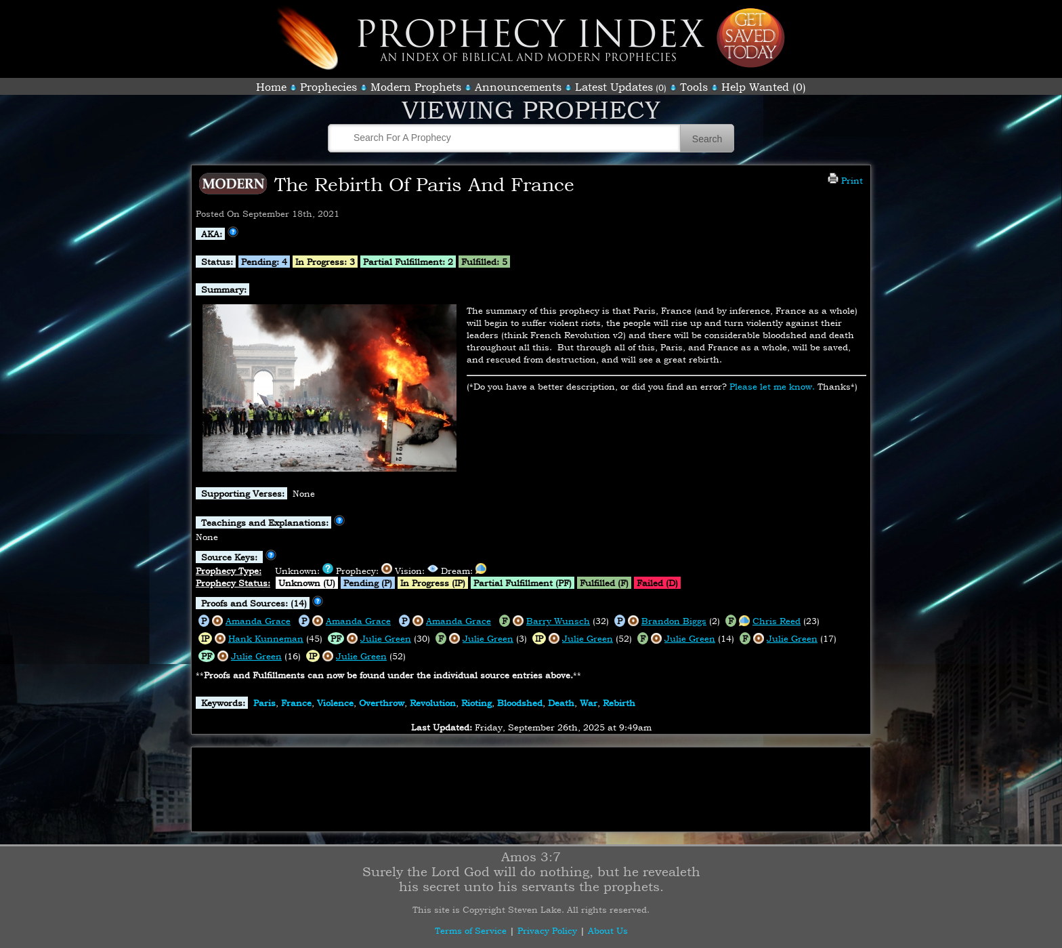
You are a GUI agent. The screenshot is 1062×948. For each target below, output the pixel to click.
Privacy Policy (547, 930)
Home (271, 87)
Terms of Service (471, 930)
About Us (608, 930)
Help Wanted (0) (763, 87)
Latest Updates (614, 87)
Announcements (518, 87)
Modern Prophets (415, 87)
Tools (694, 87)
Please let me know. (772, 386)
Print (845, 180)
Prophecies (328, 87)
